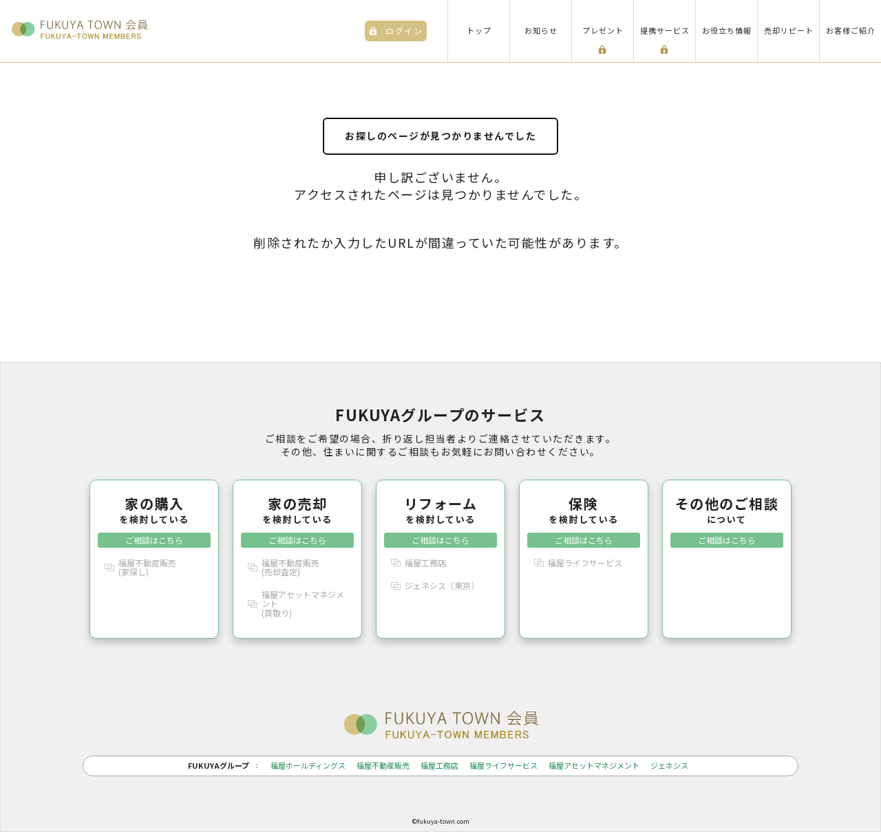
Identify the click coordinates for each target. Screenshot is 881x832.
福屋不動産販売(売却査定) (290, 567)
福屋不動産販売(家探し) (147, 567)
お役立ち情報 (727, 30)
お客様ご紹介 (850, 30)
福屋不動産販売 (383, 765)
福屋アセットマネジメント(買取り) (303, 603)
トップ (479, 30)
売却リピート (789, 30)
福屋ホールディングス (308, 765)
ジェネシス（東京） (442, 585)
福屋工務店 (425, 562)
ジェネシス (669, 765)
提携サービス (665, 30)
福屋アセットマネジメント (594, 765)
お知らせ (541, 30)
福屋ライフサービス (585, 562)
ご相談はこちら (154, 540)
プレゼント (603, 30)
